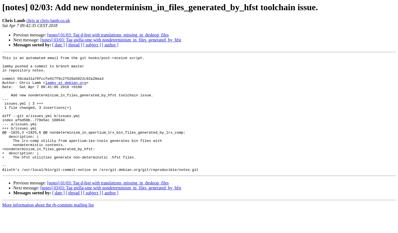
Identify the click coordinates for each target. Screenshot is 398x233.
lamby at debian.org (65, 88)
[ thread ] (74, 45)
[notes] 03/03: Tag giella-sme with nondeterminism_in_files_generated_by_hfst (110, 40)
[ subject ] (92, 45)
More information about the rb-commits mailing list (48, 228)
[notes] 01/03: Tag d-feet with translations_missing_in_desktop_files (108, 35)
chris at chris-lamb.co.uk (48, 20)
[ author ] (110, 45)
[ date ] (58, 45)
